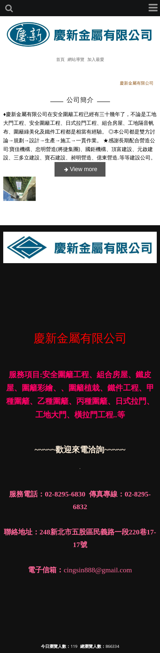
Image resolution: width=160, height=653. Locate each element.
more (80, 169)
